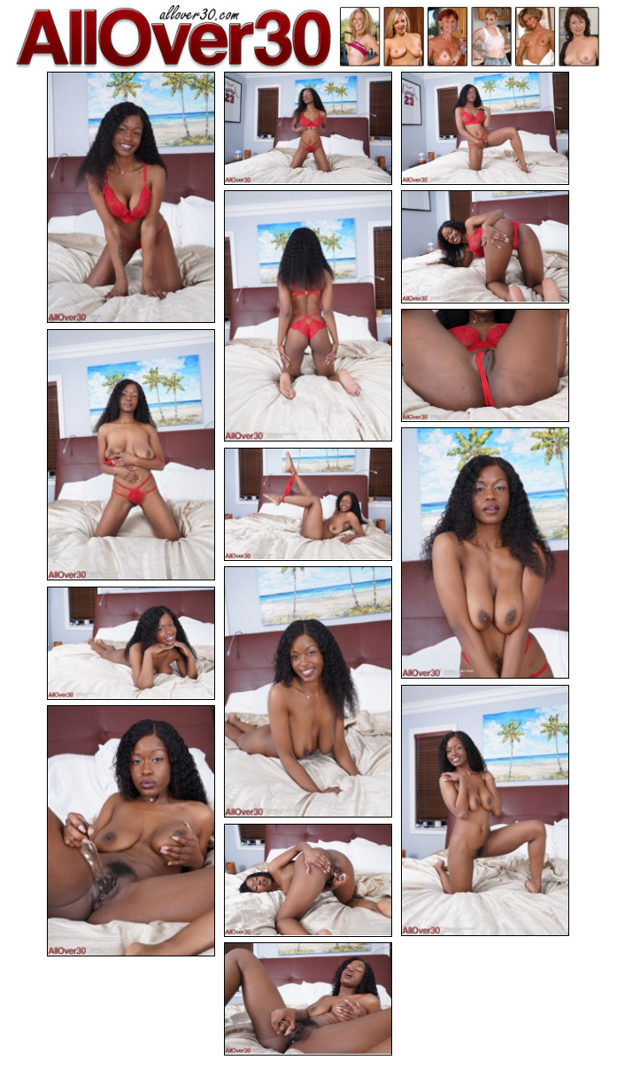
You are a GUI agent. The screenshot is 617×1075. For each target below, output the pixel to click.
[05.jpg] (485, 246)
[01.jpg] (131, 197)
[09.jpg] (308, 504)
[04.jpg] (308, 316)
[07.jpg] (131, 454)
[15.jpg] (308, 999)
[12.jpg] (485, 810)
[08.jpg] (485, 553)
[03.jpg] (485, 128)
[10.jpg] (308, 692)
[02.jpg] (308, 128)
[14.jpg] (308, 880)
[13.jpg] (131, 830)
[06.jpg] (485, 365)
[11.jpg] (131, 643)
